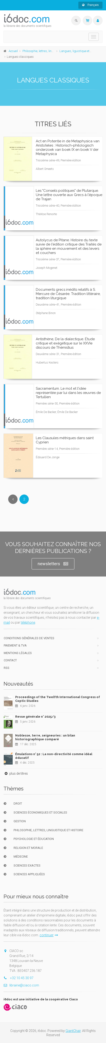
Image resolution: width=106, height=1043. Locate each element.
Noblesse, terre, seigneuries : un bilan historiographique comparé (45, 737)
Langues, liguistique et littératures (82, 51)
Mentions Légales (18, 653)
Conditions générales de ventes (29, 638)
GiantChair (73, 1031)
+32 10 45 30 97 (18, 978)
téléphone (28, 622)
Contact (10, 660)
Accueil (13, 51)
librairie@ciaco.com (21, 985)
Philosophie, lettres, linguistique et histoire (49, 51)
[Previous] (13, 499)
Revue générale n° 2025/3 (35, 716)
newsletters (53, 563)
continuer (49, 935)
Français (90, 5)
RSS (6, 668)
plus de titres (16, 773)
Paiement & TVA (15, 645)
